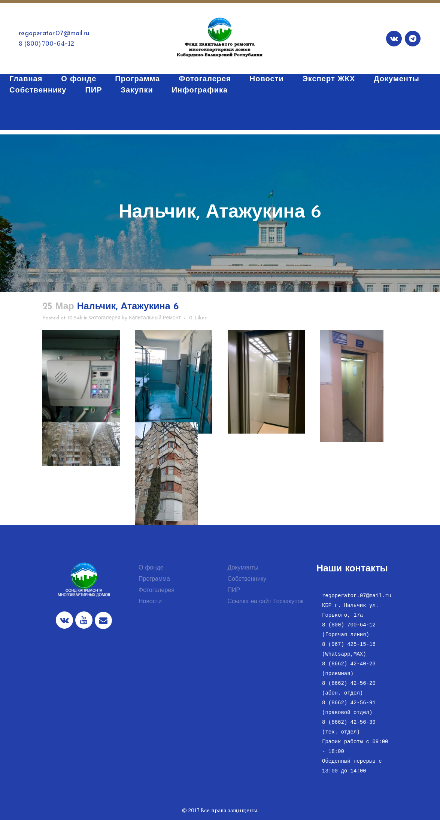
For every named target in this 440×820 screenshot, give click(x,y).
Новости (150, 602)
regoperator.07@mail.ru (54, 33)
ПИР (234, 590)
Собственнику (247, 579)
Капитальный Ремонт (155, 318)
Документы (243, 568)
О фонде (151, 568)
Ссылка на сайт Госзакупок (266, 602)
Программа (154, 579)
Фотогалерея (105, 318)
